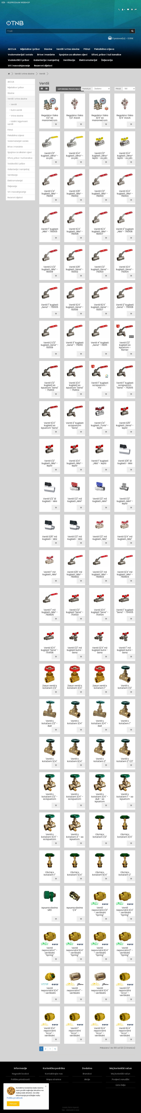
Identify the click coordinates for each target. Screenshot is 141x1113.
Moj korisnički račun (120, 1073)
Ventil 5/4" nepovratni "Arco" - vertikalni (100, 1032)
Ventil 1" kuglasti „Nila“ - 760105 (49, 230)
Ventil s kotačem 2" (99, 760)
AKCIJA (12, 49)
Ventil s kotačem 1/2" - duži (50, 723)
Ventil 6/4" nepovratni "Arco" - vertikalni (125, 1032)
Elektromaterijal (88, 60)
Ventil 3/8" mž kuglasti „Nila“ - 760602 (75, 574)
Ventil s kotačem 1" (125, 722)
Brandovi (87, 1073)
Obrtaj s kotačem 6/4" (99, 873)
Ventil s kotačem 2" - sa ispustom (74, 837)
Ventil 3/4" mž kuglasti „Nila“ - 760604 (125, 574)
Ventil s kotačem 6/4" (74, 760)
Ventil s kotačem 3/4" (74, 722)
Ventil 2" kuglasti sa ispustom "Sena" (74, 425)
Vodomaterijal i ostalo (20, 54)
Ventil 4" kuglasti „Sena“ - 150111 (100, 344)
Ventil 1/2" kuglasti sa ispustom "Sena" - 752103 (49, 386)
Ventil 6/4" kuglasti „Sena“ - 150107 (100, 307)
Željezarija (107, 60)
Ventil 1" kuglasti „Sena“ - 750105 (49, 306)
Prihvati (13, 1103)
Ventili (42, 73)
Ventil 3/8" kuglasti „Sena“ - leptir (125, 425)
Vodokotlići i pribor (18, 60)
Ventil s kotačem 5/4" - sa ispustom (49, 837)
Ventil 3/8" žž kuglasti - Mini (124, 462)
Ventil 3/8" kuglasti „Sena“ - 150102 (74, 269)
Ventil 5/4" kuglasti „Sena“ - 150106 (74, 307)
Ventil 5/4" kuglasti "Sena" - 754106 (49, 650)
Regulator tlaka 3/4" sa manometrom (99, 118)
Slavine (48, 49)
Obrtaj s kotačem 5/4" (74, 873)
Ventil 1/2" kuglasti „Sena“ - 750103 (100, 269)
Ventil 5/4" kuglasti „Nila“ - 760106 (75, 231)
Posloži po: (86, 88)
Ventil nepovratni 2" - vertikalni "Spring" (125, 951)
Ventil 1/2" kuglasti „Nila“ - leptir (50, 463)
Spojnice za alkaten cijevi (73, 54)
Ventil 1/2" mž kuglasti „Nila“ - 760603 (100, 574)
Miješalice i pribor (30, 49)
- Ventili (12, 104)
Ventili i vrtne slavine (67, 49)
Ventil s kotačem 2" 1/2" (124, 760)
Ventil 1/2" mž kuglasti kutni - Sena (75, 650)
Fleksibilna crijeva (104, 49)
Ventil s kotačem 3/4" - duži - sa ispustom (99, 798)
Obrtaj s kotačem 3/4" (124, 835)
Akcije (87, 1079)
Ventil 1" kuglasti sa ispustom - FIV (99, 385)
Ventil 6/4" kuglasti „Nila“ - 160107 (100, 231)
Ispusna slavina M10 (49, 909)
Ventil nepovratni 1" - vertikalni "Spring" (49, 951)
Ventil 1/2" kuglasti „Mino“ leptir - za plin (100, 156)
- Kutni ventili (15, 110)
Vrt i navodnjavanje (19, 65)
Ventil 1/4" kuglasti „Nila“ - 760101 (50, 194)
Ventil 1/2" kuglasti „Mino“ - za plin (49, 156)
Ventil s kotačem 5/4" (49, 760)
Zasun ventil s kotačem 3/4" (74, 687)
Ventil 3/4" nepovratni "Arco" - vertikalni (50, 1032)
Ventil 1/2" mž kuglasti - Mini (74, 538)
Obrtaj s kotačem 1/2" (100, 835)
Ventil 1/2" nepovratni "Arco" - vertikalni (125, 992)
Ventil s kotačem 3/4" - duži (99, 723)
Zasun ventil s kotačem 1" (100, 687)
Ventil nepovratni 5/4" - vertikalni (49, 991)
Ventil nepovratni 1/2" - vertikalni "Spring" (100, 911)
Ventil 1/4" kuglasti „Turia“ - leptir (100, 425)
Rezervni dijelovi (43, 65)
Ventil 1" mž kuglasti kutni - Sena (125, 650)
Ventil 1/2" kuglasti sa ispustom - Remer (125, 346)
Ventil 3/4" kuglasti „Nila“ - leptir (75, 463)
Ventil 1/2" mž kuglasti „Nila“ (100, 538)
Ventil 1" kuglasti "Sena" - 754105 (124, 611)
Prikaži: (118, 88)
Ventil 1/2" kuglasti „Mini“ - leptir (125, 501)
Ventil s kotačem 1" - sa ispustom (124, 797)
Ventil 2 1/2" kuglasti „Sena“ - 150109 (49, 345)
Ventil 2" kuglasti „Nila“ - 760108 (125, 230)
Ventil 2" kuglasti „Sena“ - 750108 (125, 306)
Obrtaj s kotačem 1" (49, 873)
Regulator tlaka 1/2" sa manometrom (49, 118)
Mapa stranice (53, 1079)
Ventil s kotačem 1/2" (125, 687)
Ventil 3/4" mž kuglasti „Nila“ (124, 538)
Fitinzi (87, 49)
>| (55, 1048)
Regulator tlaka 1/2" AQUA (74, 116)
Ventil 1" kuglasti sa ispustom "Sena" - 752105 (124, 385)
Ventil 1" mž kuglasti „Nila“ (49, 573)
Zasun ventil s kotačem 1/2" (49, 687)
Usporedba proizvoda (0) (70, 89)
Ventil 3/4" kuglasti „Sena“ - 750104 (125, 269)
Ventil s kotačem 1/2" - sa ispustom (50, 797)
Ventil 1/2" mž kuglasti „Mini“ (74, 500)
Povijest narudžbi (120, 1079)
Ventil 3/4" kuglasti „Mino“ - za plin (74, 156)
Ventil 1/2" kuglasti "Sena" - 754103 (74, 612)
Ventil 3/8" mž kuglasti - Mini (49, 538)
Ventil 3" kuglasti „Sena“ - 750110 (74, 344)
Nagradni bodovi (20, 1073)
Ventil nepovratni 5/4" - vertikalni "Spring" (74, 951)
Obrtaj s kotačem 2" (125, 873)
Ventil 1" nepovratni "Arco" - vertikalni (75, 1032)
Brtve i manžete (46, 54)
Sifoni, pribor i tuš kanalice (106, 54)
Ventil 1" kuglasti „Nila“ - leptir (99, 462)
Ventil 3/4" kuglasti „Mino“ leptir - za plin (125, 156)
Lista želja (120, 1085)
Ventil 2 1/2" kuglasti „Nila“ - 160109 (50, 269)
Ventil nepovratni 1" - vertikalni (74, 991)
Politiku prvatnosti (14, 1098)
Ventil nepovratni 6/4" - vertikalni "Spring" (99, 951)
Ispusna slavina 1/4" (75, 909)
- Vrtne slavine (15, 115)
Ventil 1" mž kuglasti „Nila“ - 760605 (50, 612)
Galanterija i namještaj (46, 60)
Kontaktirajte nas (54, 1073)
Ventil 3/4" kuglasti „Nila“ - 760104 (125, 194)
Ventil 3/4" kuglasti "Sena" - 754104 (99, 612)
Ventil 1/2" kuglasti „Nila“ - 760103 (100, 194)
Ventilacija (69, 60)
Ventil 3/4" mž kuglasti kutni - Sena (100, 650)
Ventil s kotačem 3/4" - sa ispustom (74, 797)
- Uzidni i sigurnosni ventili (18, 122)
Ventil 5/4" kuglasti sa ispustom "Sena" (49, 425)
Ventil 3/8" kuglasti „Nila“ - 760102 (75, 194)
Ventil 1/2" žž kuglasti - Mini (49, 500)
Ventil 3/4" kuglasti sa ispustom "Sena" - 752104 (74, 386)
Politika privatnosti (20, 1079)
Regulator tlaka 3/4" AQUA (124, 116)
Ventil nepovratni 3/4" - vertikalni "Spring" (124, 911)
